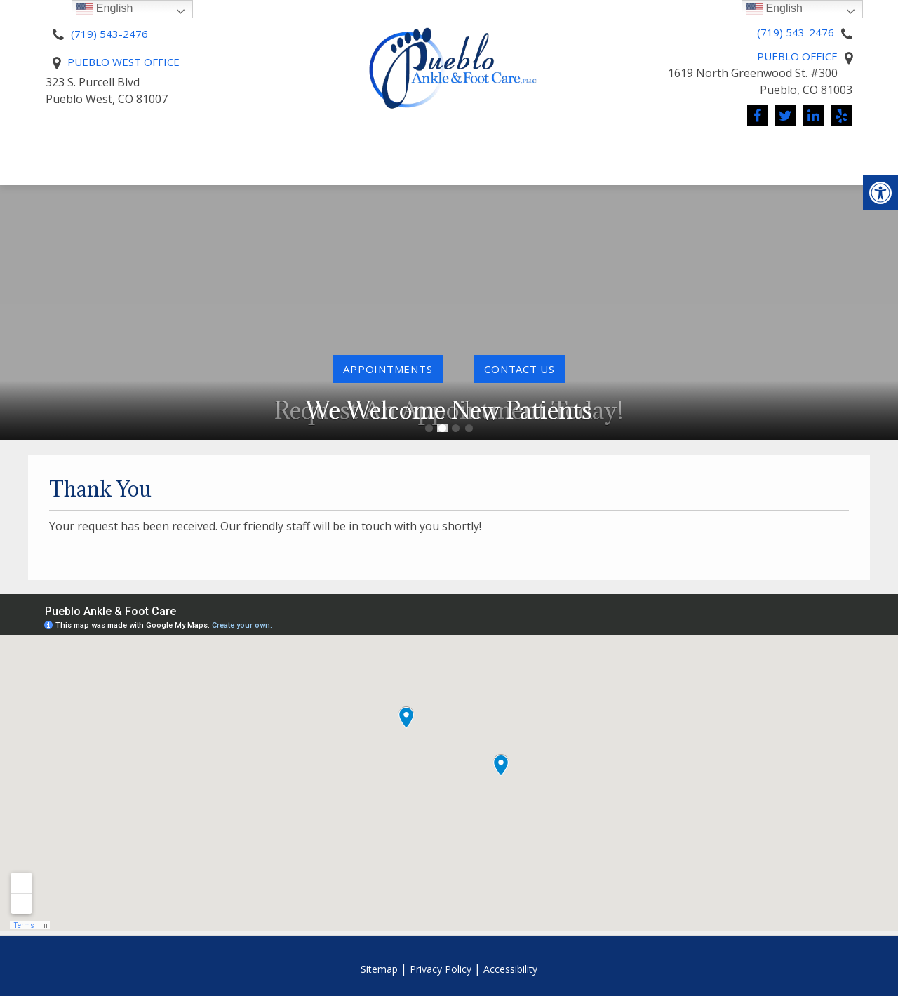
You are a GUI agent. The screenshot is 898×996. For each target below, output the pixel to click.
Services (486, 152)
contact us (519, 369)
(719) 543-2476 (109, 34)
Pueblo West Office (123, 62)
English (774, 8)
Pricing (325, 152)
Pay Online (405, 152)
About (128, 152)
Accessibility (510, 969)
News (729, 152)
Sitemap (379, 969)
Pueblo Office (797, 56)
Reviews (443, 179)
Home (68, 152)
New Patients (225, 152)
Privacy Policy (440, 969)
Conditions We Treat (612, 152)
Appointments (387, 369)
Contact (808, 152)
